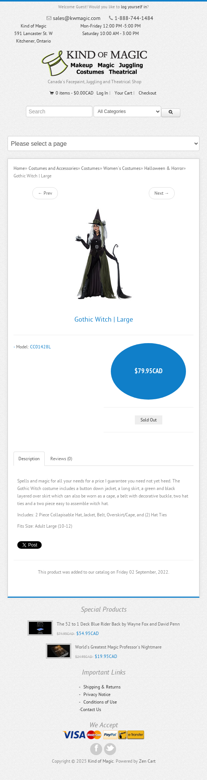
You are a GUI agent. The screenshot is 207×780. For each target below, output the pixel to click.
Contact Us (90, 709)
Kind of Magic (100, 761)
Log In (102, 93)
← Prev (45, 193)
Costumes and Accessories (53, 168)
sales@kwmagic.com (76, 18)
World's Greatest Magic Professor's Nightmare (118, 647)
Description (29, 458)
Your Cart (123, 93)
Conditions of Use (98, 702)
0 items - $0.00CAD (71, 93)
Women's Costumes (122, 168)
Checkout (147, 93)
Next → (161, 193)
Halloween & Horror (163, 168)
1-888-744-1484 (134, 18)
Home (19, 168)
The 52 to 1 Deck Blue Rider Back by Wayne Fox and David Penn (118, 624)
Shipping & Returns (100, 687)
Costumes (90, 168)
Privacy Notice (94, 694)
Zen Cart (147, 761)
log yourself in (134, 7)
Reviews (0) (61, 458)
